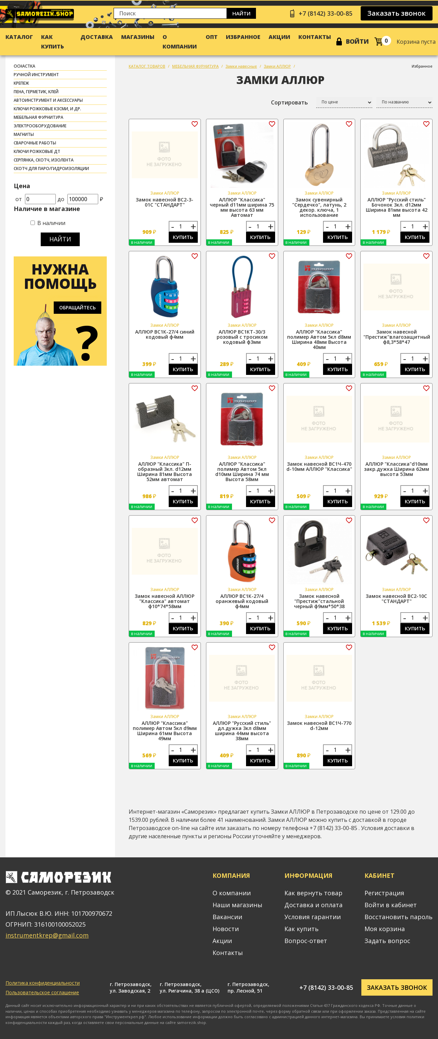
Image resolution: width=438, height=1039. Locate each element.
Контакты (314, 37)
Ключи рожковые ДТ (37, 151)
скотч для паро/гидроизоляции (51, 168)
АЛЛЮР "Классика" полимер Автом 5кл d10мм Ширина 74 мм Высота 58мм (242, 471)
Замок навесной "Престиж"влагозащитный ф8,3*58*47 (396, 336)
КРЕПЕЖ (21, 83)
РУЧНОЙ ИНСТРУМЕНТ (36, 75)
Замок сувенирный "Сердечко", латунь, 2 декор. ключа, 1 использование (319, 207)
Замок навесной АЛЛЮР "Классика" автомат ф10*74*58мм (164, 601)
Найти (241, 13)
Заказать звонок (397, 13)
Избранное (243, 37)
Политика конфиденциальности (42, 983)
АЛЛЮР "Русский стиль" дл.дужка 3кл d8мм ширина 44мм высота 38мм (242, 731)
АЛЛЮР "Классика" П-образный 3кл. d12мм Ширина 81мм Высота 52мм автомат (164, 471)
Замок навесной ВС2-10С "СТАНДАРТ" (396, 598)
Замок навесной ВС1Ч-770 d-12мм (319, 725)
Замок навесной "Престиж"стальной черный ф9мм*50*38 (319, 601)
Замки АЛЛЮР (277, 66)
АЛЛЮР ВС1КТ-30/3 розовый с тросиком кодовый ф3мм (242, 336)
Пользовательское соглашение (42, 992)
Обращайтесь (77, 307)
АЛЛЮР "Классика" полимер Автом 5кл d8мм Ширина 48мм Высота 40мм (319, 339)
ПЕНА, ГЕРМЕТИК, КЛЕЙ (36, 92)
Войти (357, 41)
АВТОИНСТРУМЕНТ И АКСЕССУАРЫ (48, 100)
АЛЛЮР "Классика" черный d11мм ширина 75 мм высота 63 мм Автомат (242, 207)
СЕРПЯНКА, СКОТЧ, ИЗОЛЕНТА (44, 160)
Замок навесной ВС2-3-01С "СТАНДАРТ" (164, 202)
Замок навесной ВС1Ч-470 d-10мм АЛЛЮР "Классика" (319, 466)
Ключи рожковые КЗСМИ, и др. (47, 109)
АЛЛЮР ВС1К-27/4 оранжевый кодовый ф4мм (242, 601)
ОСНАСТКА (24, 66)
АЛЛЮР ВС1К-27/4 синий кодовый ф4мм (164, 334)
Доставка (96, 37)
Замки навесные (241, 66)
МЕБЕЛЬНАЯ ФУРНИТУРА (38, 117)
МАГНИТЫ (24, 134)
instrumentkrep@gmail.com (47, 935)
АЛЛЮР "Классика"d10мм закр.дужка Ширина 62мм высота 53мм (396, 469)
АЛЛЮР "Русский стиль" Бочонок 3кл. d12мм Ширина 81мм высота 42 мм (396, 207)
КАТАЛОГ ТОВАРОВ (147, 66)
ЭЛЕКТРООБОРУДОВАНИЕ (40, 126)
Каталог (19, 37)
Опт (212, 37)
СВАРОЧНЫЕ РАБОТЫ (35, 143)
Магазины (137, 37)
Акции (279, 37)
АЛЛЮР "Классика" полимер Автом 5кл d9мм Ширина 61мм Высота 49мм (165, 731)
